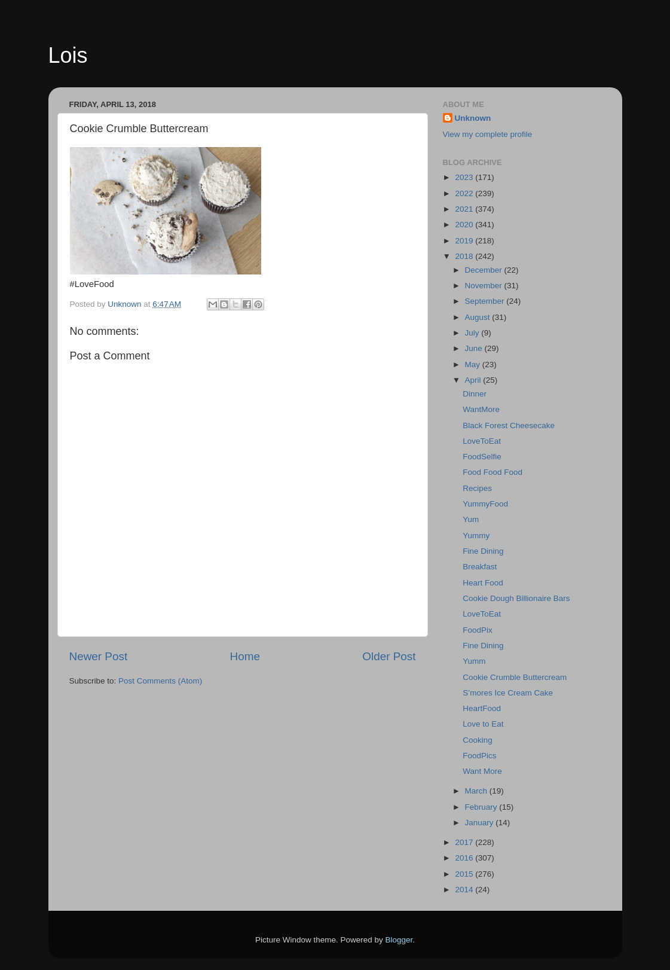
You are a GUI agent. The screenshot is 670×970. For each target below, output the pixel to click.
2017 (465, 842)
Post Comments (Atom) (160, 680)
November (484, 285)
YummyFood (485, 503)
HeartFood (482, 708)
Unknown (473, 118)
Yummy (476, 535)
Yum (471, 519)
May (473, 364)
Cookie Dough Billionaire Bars (516, 598)
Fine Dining (483, 551)
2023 (465, 177)
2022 (465, 193)
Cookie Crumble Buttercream (515, 677)
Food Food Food (492, 472)
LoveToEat (482, 441)
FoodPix (477, 630)
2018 (465, 256)
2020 (465, 224)
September (486, 301)
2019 (465, 240)
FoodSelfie (482, 456)
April (474, 380)
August (478, 317)
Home (245, 656)
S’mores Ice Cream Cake (508, 692)
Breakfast (480, 566)
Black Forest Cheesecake (509, 425)
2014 (465, 889)
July (473, 332)
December (484, 270)
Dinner (475, 393)
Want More (482, 771)
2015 (465, 874)
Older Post (388, 656)
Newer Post (98, 656)
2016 (465, 857)
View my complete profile (488, 134)
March (477, 790)
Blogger (399, 939)
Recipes (477, 488)
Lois (68, 55)
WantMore (481, 409)
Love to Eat (483, 723)
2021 (465, 209)
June (475, 348)
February (482, 807)
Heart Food (483, 582)
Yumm (474, 661)
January (480, 822)
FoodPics (479, 755)
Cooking (477, 740)
